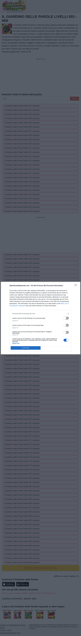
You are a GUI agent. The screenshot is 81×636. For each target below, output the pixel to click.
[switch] (66, 318)
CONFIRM (25, 348)
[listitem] (40, 314)
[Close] (76, 286)
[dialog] (40, 318)
